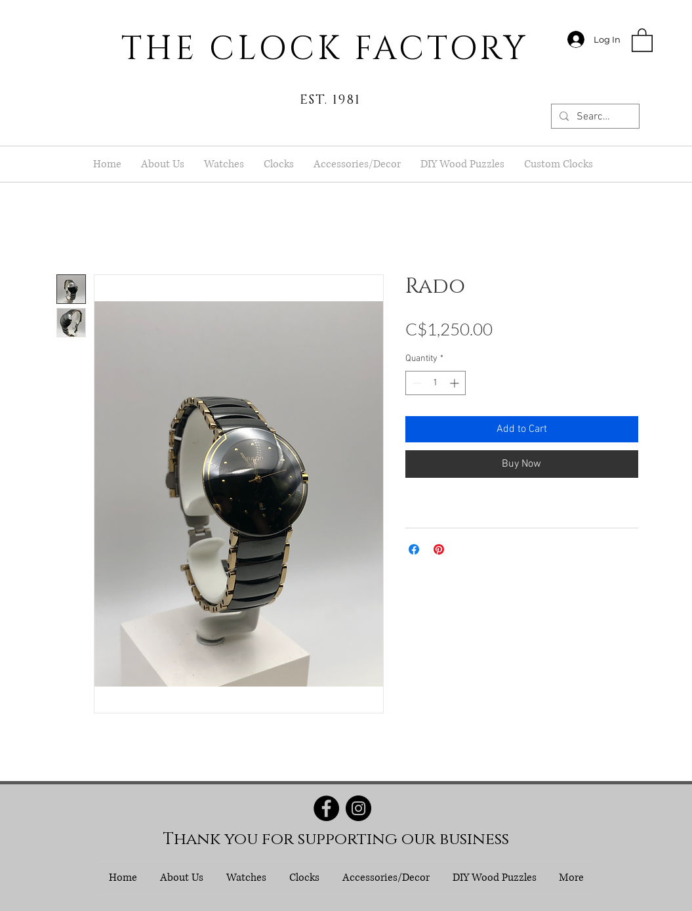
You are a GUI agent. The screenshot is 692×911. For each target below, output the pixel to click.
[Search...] (594, 116)
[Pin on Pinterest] (439, 549)
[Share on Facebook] (414, 549)
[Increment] (455, 382)
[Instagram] (358, 808)
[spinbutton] (435, 382)
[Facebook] (326, 808)
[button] (642, 39)
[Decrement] (415, 382)
